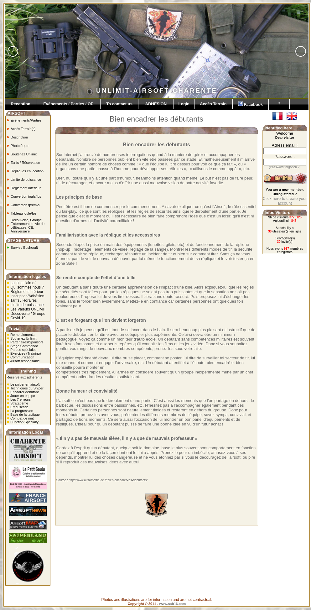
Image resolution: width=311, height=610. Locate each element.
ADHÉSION (156, 104)
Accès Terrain (213, 104)
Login (184, 104)
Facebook (250, 104)
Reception (20, 104)
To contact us (119, 104)
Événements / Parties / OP (68, 104)
